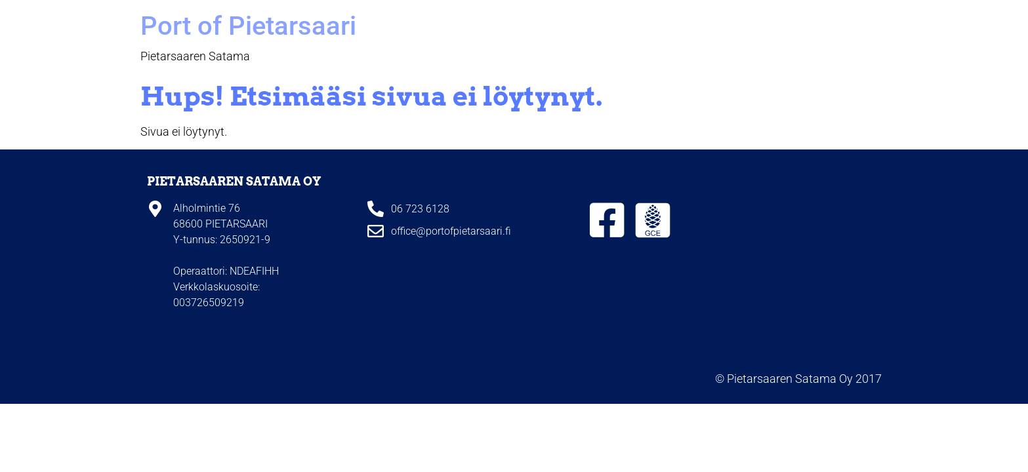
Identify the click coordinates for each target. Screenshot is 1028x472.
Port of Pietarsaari (248, 25)
